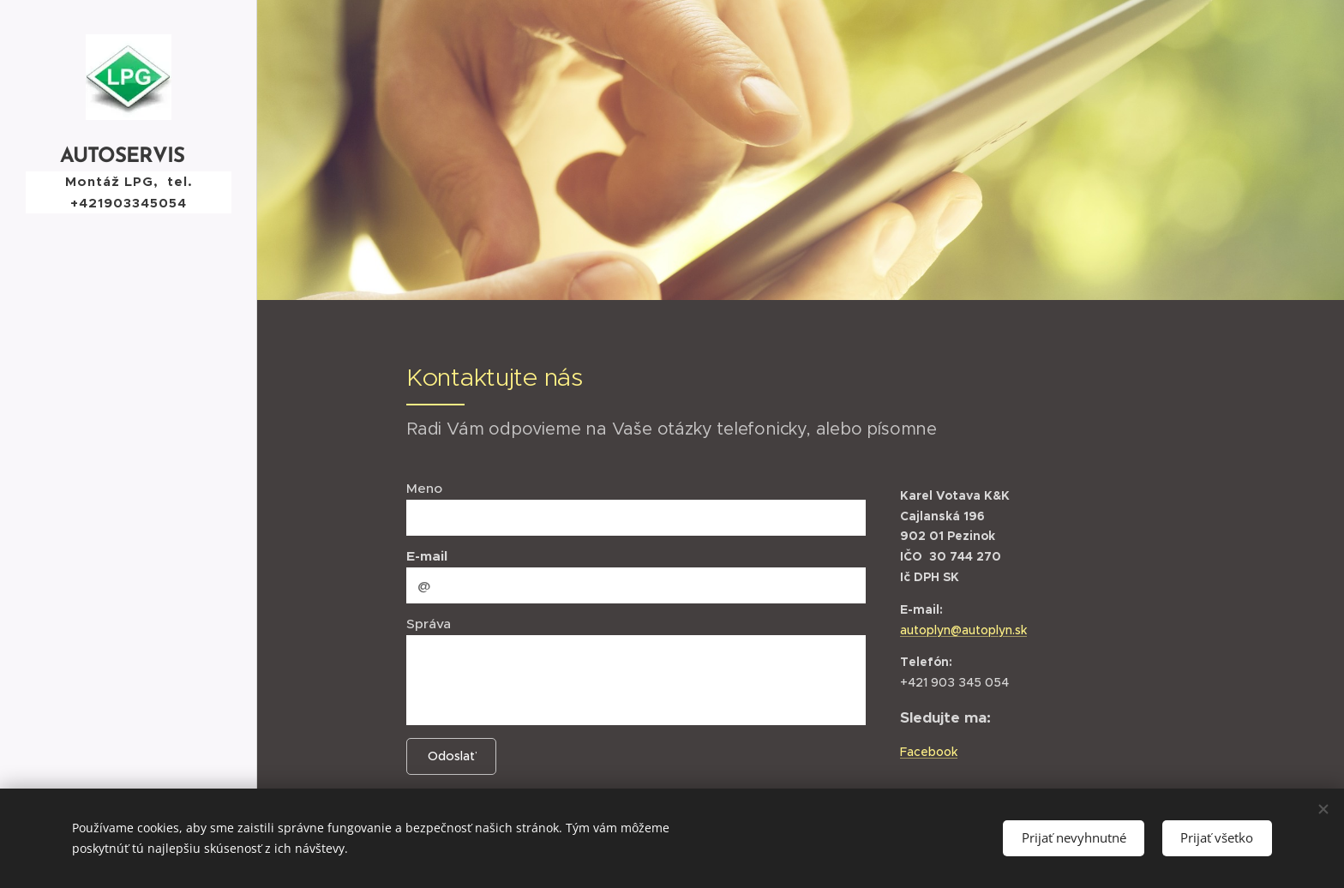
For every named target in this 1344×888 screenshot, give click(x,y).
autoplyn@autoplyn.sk (963, 629)
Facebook (928, 751)
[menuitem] (128, 435)
